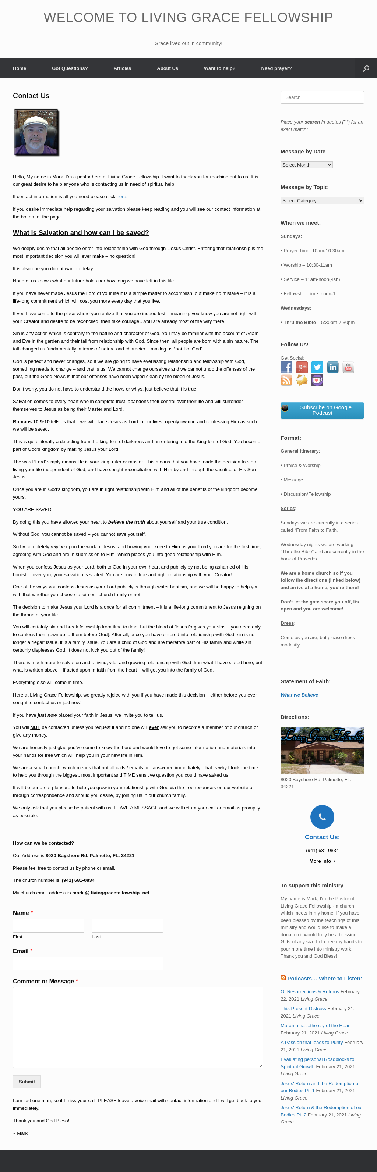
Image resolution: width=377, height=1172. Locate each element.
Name (23, 913)
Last (96, 937)
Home (19, 68)
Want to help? (219, 68)
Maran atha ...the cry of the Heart (316, 1025)
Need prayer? (276, 68)
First (17, 937)
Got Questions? (70, 68)
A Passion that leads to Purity (312, 1042)
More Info (322, 861)
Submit (27, 1081)
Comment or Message (45, 981)
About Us (167, 68)
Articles (122, 68)
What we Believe (299, 695)
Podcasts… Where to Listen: (324, 978)
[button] (366, 68)
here (121, 196)
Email (22, 951)
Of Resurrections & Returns (310, 991)
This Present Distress (303, 1008)
